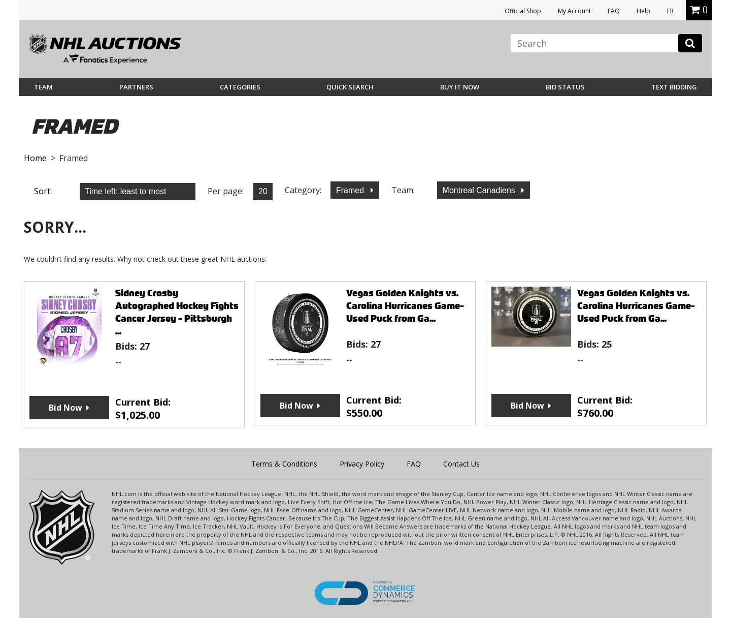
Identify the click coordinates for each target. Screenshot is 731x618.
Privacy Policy (362, 464)
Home (35, 158)
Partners (136, 86)
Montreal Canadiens (480, 190)
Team (43, 86)
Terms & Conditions (284, 464)
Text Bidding (674, 86)
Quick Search (350, 86)
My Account (574, 11)
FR (670, 11)
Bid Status (565, 86)
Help (643, 11)
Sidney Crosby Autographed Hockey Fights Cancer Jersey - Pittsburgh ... (177, 312)
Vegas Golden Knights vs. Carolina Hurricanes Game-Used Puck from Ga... (405, 306)
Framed (351, 190)
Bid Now (65, 407)
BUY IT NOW (459, 86)
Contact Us (461, 464)
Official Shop (523, 11)
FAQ (614, 11)
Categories (240, 86)
